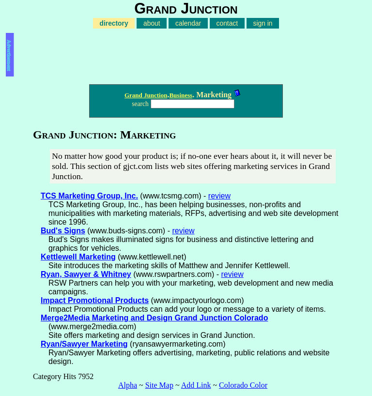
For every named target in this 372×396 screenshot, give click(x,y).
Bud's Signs (63, 231)
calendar (188, 23)
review (219, 196)
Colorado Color (243, 385)
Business (180, 95)
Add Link (196, 385)
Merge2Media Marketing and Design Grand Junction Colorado (154, 318)
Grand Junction (146, 95)
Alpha (127, 385)
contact (227, 23)
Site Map (159, 385)
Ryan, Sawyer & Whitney (86, 274)
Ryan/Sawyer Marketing (84, 344)
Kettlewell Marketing (78, 257)
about (151, 23)
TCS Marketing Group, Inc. (89, 196)
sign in (263, 23)
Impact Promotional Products (95, 300)
